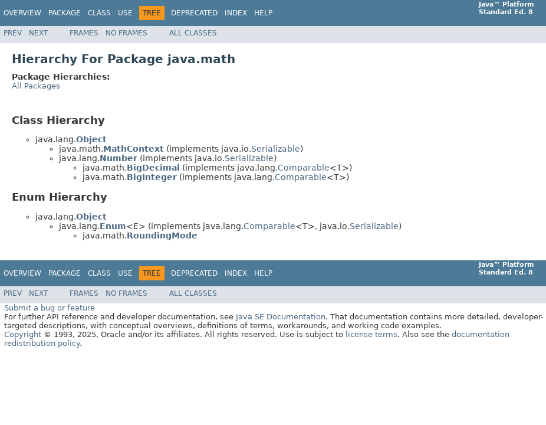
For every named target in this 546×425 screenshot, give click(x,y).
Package (64, 13)
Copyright (22, 334)
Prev (13, 33)
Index (236, 13)
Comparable (304, 167)
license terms (371, 334)
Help (263, 13)
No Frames (126, 33)
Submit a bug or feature (49, 307)
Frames (84, 33)
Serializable (275, 148)
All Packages (36, 85)
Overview (22, 13)
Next (38, 33)
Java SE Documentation (280, 316)
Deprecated (194, 13)
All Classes (193, 33)
